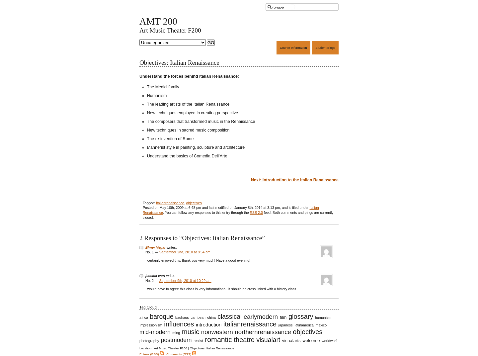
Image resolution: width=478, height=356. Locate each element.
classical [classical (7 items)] (229, 316)
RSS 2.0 (256, 213)
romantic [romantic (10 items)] (218, 340)
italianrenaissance (170, 203)
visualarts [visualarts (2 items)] (291, 340)
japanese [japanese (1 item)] (286, 325)
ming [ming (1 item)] (176, 333)
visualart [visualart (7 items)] (268, 339)
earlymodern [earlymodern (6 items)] (261, 316)
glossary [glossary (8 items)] (300, 316)
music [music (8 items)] (190, 331)
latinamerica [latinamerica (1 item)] (304, 325)
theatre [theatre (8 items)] (244, 339)
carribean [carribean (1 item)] (198, 317)
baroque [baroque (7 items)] (162, 316)
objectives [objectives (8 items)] (307, 331)
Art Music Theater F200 (170, 30)
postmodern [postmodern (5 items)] (176, 340)
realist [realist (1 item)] (198, 341)
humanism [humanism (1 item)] (323, 317)
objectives (194, 203)
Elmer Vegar (155, 247)
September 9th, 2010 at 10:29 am (185, 281)
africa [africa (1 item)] (143, 317)
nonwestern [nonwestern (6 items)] (217, 331)
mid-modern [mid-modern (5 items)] (155, 332)
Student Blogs (325, 47)
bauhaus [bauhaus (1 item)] (182, 317)
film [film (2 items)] (283, 317)
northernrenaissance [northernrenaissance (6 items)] (263, 331)
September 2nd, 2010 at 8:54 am (184, 252)
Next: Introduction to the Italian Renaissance (295, 180)
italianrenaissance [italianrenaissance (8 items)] (250, 324)
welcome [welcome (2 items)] (311, 340)
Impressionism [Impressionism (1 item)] (150, 325)
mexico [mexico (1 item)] (321, 325)
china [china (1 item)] (211, 317)
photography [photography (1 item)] (149, 341)
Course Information (293, 47)
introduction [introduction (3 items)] (208, 324)
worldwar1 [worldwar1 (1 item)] (330, 341)
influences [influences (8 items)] (179, 324)
